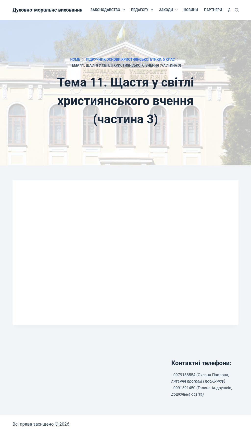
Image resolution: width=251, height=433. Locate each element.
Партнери (213, 10)
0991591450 (184, 388)
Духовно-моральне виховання (48, 10)
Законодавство (108, 10)
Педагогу (143, 10)
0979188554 (184, 375)
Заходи (169, 10)
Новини (191, 10)
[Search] (236, 10)
